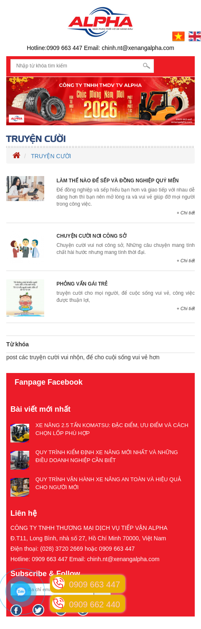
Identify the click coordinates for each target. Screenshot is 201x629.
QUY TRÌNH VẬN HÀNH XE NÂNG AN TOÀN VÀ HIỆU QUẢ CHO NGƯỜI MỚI (108, 483)
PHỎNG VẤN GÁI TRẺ (82, 284)
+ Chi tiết (185, 212)
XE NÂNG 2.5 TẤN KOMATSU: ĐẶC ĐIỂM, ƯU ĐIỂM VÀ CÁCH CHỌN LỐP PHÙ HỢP (111, 429)
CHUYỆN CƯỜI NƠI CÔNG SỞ (91, 236)
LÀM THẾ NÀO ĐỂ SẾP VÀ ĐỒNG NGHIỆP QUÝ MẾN (118, 181)
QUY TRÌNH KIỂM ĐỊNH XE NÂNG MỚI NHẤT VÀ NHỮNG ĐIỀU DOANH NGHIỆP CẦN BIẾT (106, 456)
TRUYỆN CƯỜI (51, 156)
